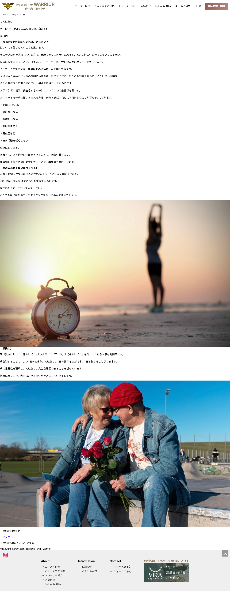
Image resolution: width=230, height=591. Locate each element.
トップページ (7, 537)
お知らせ (87, 566)
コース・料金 (82, 6)
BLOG (198, 6)
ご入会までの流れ (104, 6)
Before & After (163, 6)
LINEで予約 (119, 567)
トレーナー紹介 (128, 6)
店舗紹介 (146, 6)
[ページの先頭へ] (225, 553)
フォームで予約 (122, 571)
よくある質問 (183, 6)
